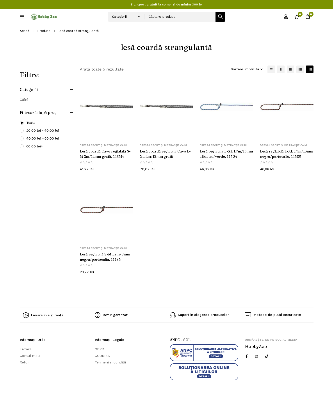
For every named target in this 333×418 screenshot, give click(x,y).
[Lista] (271, 83)
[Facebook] (246, 370)
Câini (24, 114)
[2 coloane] (281, 83)
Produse (43, 46)
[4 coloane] (300, 83)
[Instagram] (256, 370)
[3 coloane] (290, 83)
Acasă (24, 46)
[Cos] (307, 18)
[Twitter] (267, 370)
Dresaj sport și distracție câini (103, 159)
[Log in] (285, 18)
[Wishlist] (296, 18)
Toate (31, 137)
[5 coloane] (309, 83)
